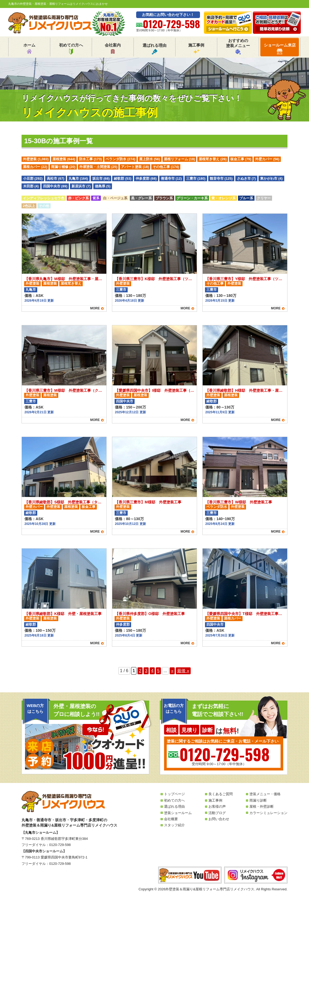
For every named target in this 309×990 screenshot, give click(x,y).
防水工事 (90, 159)
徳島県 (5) (103, 186)
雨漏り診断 (258, 800)
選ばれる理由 (154, 48)
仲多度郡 (123, 624)
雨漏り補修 (63, 167)
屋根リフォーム (179, 159)
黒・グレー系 (141, 198)
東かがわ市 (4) (271, 178)
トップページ (174, 794)
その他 (44, 206)
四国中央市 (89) (55, 186)
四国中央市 (124, 401)
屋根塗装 (63, 159)
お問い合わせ (218, 819)
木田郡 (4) (31, 186)
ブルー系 (246, 198)
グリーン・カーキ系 (192, 198)
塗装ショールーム (178, 813)
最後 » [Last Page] (183, 670)
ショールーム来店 (280, 48)
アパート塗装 (135, 167)
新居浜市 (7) (81, 186)
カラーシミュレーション (268, 813)
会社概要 (171, 819)
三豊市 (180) (196, 178)
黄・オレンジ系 (223, 198)
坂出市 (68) (101, 178)
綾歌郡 (211, 401)
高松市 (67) (55, 178)
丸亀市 (31, 290)
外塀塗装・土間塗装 (98, 167)
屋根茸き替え (213, 159)
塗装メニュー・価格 (265, 794)
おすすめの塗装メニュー (238, 46)
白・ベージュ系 (115, 198)
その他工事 (166, 167)
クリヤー (264, 198)
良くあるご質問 (220, 794)
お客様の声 (217, 806)
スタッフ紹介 (174, 825)
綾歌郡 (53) (122, 178)
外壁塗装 (36, 159)
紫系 (96, 198)
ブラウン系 (164, 198)
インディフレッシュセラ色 (43, 198)
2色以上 (29, 206)
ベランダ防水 (120, 159)
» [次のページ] (172, 670)
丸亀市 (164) (78, 178)
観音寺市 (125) (221, 178)
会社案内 (113, 48)
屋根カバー (35, 167)
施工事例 (196, 48)
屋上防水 (149, 159)
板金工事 (240, 159)
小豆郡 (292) (33, 178)
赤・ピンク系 (78, 198)
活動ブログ (217, 813)
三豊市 (121, 290)
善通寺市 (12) (171, 178)
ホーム (29, 48)
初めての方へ (71, 48)
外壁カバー (267, 159)
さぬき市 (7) (246, 178)
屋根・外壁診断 (261, 806)
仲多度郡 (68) (146, 178)
